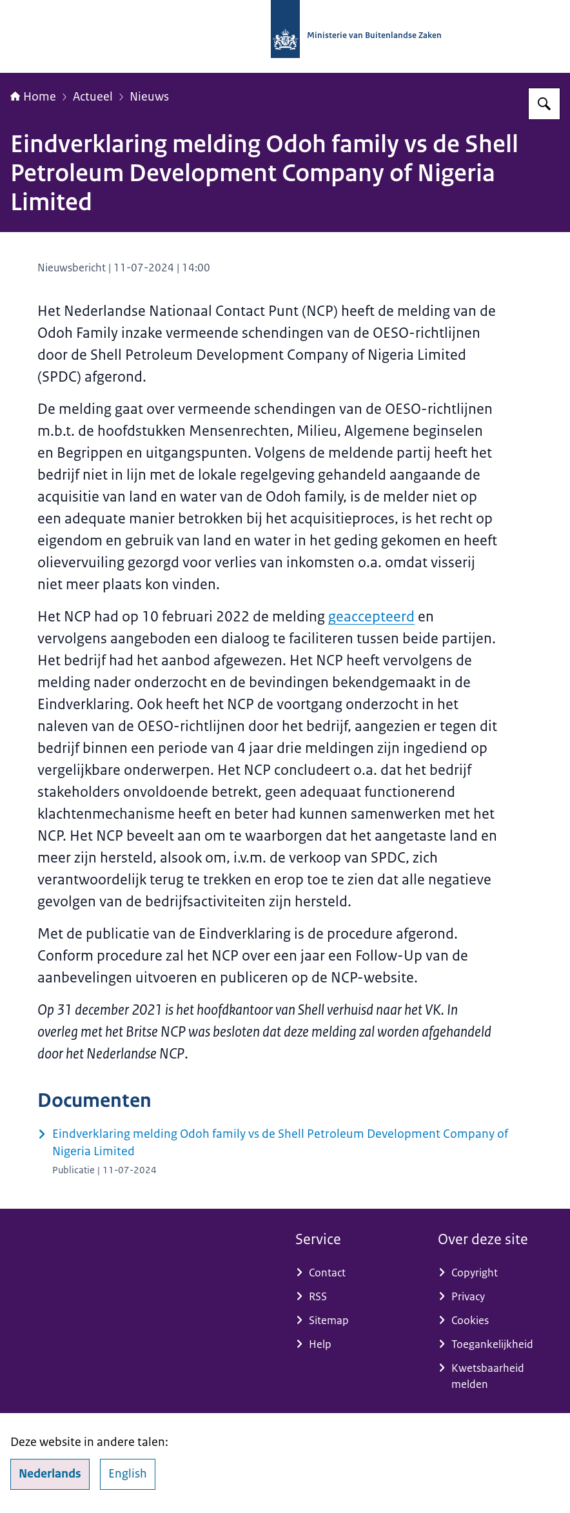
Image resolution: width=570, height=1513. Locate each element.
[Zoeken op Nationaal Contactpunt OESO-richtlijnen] (544, 103)
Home (33, 96)
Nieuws (149, 96)
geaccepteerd (371, 616)
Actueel (93, 96)
